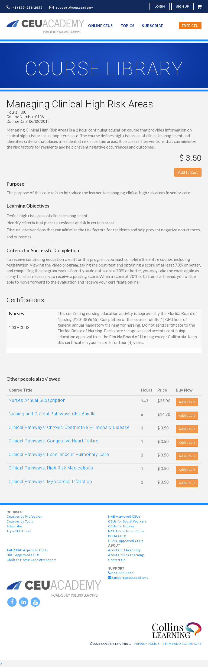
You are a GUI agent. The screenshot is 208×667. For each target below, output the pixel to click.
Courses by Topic (19, 521)
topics (127, 26)
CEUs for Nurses (121, 526)
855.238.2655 (121, 573)
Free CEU (190, 26)
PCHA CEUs (117, 536)
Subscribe (152, 26)
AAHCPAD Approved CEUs (27, 550)
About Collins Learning (126, 555)
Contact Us (116, 560)
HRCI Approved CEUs (23, 555)
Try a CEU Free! (18, 531)
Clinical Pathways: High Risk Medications (51, 468)
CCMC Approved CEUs (126, 541)
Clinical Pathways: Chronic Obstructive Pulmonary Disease (69, 427)
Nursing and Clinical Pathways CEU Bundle (52, 413)
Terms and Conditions (182, 643)
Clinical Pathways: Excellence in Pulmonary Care (59, 454)
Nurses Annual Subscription (37, 400)
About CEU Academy (124, 550)
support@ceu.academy (74, 7)
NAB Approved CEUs (124, 516)
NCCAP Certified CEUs (126, 531)
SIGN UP (182, 6)
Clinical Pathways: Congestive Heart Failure (54, 440)
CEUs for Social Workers (127, 521)
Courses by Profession (24, 516)
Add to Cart (188, 172)
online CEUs (100, 26)
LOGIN (159, 6)
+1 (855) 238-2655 (27, 7)
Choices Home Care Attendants (31, 560)
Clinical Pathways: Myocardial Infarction (50, 481)
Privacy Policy (147, 643)
